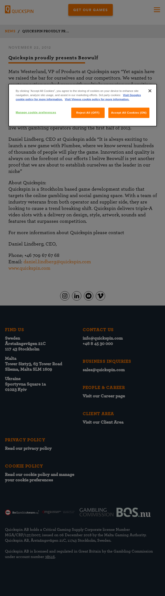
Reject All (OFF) (87, 112)
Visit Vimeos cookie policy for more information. (97, 99)
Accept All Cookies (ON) (129, 112)
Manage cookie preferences (36, 112)
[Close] (149, 90)
